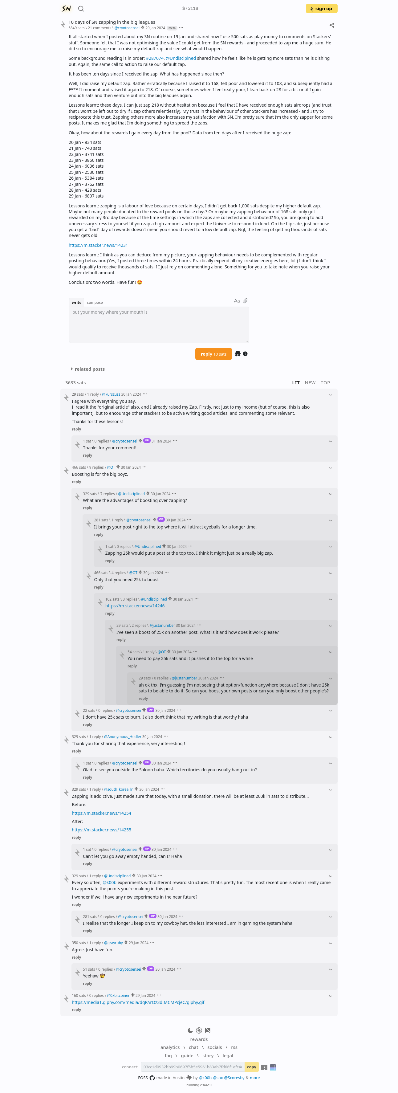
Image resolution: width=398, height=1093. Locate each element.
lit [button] (296, 382)
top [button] (325, 382)
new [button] (310, 382)
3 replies (130, 599)
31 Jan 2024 (161, 440)
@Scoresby (234, 1077)
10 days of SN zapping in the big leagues (111, 22)
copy (251, 1067)
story (207, 1055)
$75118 (190, 9)
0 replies (102, 440)
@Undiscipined (181, 58)
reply (214, 354)
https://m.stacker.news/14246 (135, 606)
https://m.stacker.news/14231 (98, 245)
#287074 (155, 58)
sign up (320, 8)
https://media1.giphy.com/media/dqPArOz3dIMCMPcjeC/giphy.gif (138, 1002)
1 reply (93, 394)
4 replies (119, 572)
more (255, 1077)
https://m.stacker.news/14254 (101, 813)
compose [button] (95, 302)
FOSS (146, 1078)
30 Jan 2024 (131, 394)
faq (168, 1055)
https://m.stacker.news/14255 (101, 830)
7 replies (107, 493)
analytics (170, 1047)
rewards (199, 1039)
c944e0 (206, 1085)
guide (187, 1055)
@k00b (109, 882)
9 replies (96, 467)
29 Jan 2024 (155, 27)
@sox (218, 1077)
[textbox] (159, 325)
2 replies (139, 625)
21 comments (99, 27)
